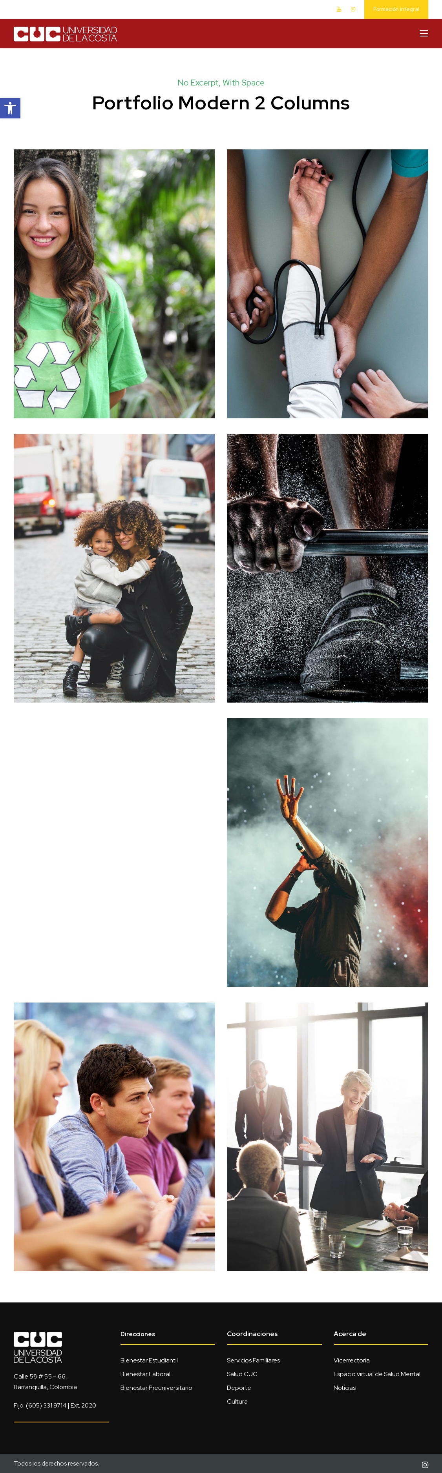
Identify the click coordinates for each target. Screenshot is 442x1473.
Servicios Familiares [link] (253, 1360)
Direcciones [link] (138, 1334)
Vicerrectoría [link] (352, 1360)
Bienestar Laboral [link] (145, 1374)
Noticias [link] (345, 1388)
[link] (10, 108)
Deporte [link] (239, 1388)
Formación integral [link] (396, 9)
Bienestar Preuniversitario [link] (156, 1388)
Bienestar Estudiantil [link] (149, 1360)
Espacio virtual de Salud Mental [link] (377, 1374)
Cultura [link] (237, 1401)
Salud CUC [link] (242, 1374)
